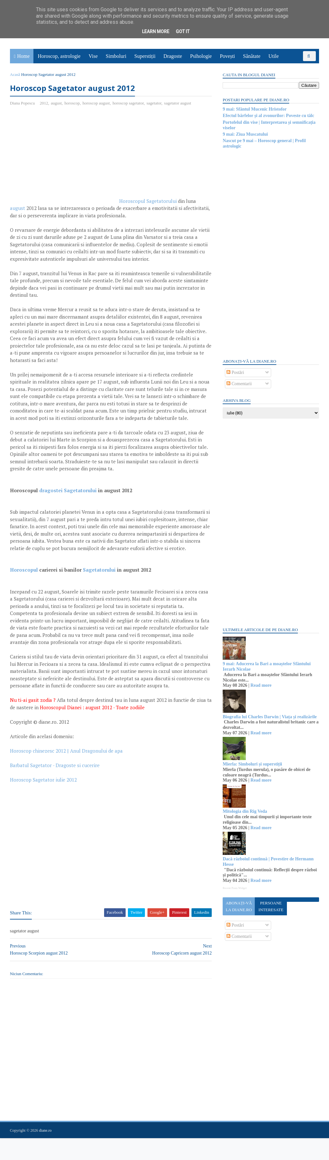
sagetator (154, 103)
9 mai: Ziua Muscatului (244, 134)
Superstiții (145, 56)
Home (23, 56)
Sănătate (252, 56)
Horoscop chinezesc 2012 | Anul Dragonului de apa (66, 772)
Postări (235, 372)
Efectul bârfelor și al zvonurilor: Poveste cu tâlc (268, 115)
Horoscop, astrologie (59, 56)
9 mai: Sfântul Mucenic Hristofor (254, 109)
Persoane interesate (270, 906)
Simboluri (116, 56)
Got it (183, 31)
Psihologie (201, 56)
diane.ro (46, 1152)
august (56, 103)
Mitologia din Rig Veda (244, 811)
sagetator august (177, 103)
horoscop (72, 103)
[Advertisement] (64, 158)
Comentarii (239, 383)
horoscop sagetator (128, 103)
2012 (44, 103)
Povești (227, 56)
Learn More (155, 31)
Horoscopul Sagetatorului (148, 201)
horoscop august (96, 103)
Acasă (15, 74)
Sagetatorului (99, 584)
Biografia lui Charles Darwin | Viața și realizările (269, 716)
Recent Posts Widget (234, 888)
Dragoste (173, 56)
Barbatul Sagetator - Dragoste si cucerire (55, 787)
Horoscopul (24, 584)
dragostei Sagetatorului (68, 497)
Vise (93, 56)
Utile (274, 56)
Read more (260, 685)
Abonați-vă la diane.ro (238, 906)
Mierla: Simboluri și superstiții (252, 764)
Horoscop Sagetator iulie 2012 (43, 801)
